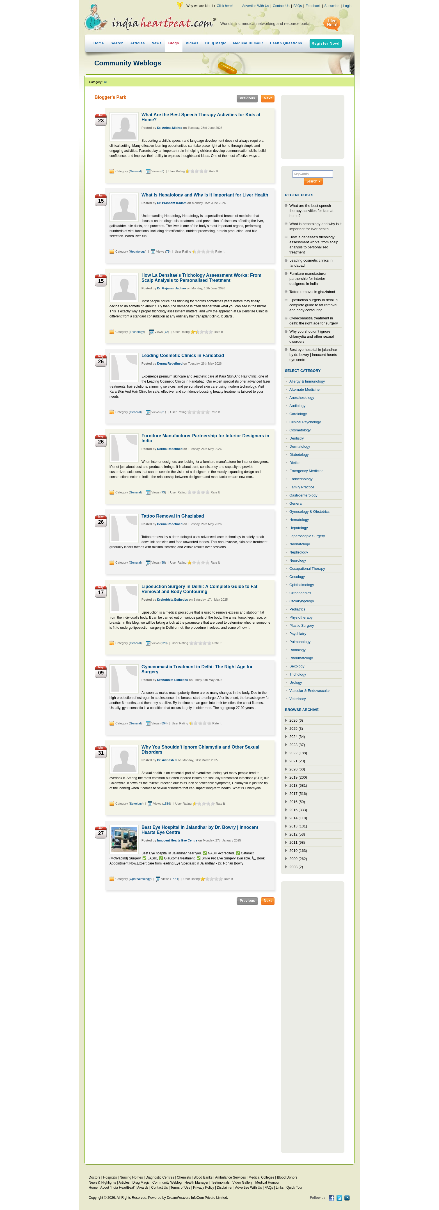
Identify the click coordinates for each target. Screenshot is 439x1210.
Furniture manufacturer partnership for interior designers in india (307, 278)
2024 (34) (297, 737)
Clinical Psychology (305, 422)
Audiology (297, 406)
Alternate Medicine (304, 389)
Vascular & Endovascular (309, 691)
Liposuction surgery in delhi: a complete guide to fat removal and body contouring (313, 305)
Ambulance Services (230, 1177)
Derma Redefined (169, 363)
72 (166, 331)
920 (163, 643)
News (156, 43)
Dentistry (296, 438)
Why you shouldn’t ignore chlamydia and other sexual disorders (311, 336)
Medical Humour (248, 43)
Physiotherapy (300, 617)
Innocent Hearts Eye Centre (177, 840)
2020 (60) (297, 769)
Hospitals (110, 1177)
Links (280, 1188)
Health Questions (286, 43)
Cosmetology (300, 430)
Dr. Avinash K (167, 760)
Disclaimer (224, 1188)
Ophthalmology (140, 878)
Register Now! (326, 43)
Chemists (184, 1177)
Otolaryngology (301, 601)
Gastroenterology (303, 495)
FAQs (297, 6)
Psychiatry (297, 634)
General (135, 171)
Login (347, 6)
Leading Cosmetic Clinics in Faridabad (182, 355)
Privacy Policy (203, 1188)
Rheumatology (301, 658)
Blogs (173, 43)
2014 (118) (298, 818)
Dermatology (299, 446)
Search (117, 43)
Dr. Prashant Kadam (172, 203)
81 (163, 412)
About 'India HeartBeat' (117, 1188)
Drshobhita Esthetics (172, 599)
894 (163, 723)
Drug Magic (215, 43)
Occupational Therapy (307, 568)
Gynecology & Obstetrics (309, 511)
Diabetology (299, 454)
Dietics (294, 463)
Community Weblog (167, 1182)
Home (98, 43)
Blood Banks (203, 1177)
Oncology (297, 577)
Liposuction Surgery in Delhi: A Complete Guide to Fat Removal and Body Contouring (199, 589)
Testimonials (220, 1182)
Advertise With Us (255, 6)
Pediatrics (297, 609)
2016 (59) (297, 802)
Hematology (299, 520)
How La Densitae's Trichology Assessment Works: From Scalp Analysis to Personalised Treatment (201, 278)
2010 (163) (298, 850)
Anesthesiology (301, 397)
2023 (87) (297, 745)
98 (163, 562)
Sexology (136, 803)
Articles (137, 43)
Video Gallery (242, 1182)
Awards (142, 1188)
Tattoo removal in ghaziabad (312, 292)
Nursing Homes (131, 1177)
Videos (192, 43)
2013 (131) (298, 826)
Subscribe (331, 6)
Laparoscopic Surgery (307, 536)
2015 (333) (298, 810)
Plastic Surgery (301, 625)
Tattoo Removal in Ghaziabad (172, 516)
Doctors (94, 1177)
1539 (166, 803)
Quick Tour (294, 1188)
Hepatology (137, 251)
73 (163, 492)
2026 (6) (296, 720)
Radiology (297, 650)
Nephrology (298, 552)
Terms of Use (180, 1188)
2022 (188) (298, 753)
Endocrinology (300, 479)
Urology (295, 682)
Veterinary (297, 699)
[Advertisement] (313, 127)
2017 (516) (298, 794)
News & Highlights (102, 1182)
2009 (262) (298, 859)
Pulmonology (299, 642)
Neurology (297, 560)
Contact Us (281, 6)
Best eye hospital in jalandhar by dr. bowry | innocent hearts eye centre (313, 354)
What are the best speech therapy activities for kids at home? (311, 210)
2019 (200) (298, 777)
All (105, 82)
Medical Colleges (261, 1177)
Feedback (313, 6)
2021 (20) (297, 761)
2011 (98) (297, 842)
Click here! (225, 6)
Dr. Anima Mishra (169, 127)
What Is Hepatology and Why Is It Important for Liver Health (204, 195)
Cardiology (298, 414)
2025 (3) (296, 728)
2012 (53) (297, 834)
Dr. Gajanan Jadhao (171, 288)
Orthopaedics (300, 593)
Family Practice (301, 487)
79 (168, 251)
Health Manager (196, 1182)
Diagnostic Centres (160, 1177)
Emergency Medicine (306, 471)
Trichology (137, 331)
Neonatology (299, 544)
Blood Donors (287, 1177)
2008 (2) (296, 867)
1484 (174, 878)
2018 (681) (298, 785)
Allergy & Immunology (307, 381)
